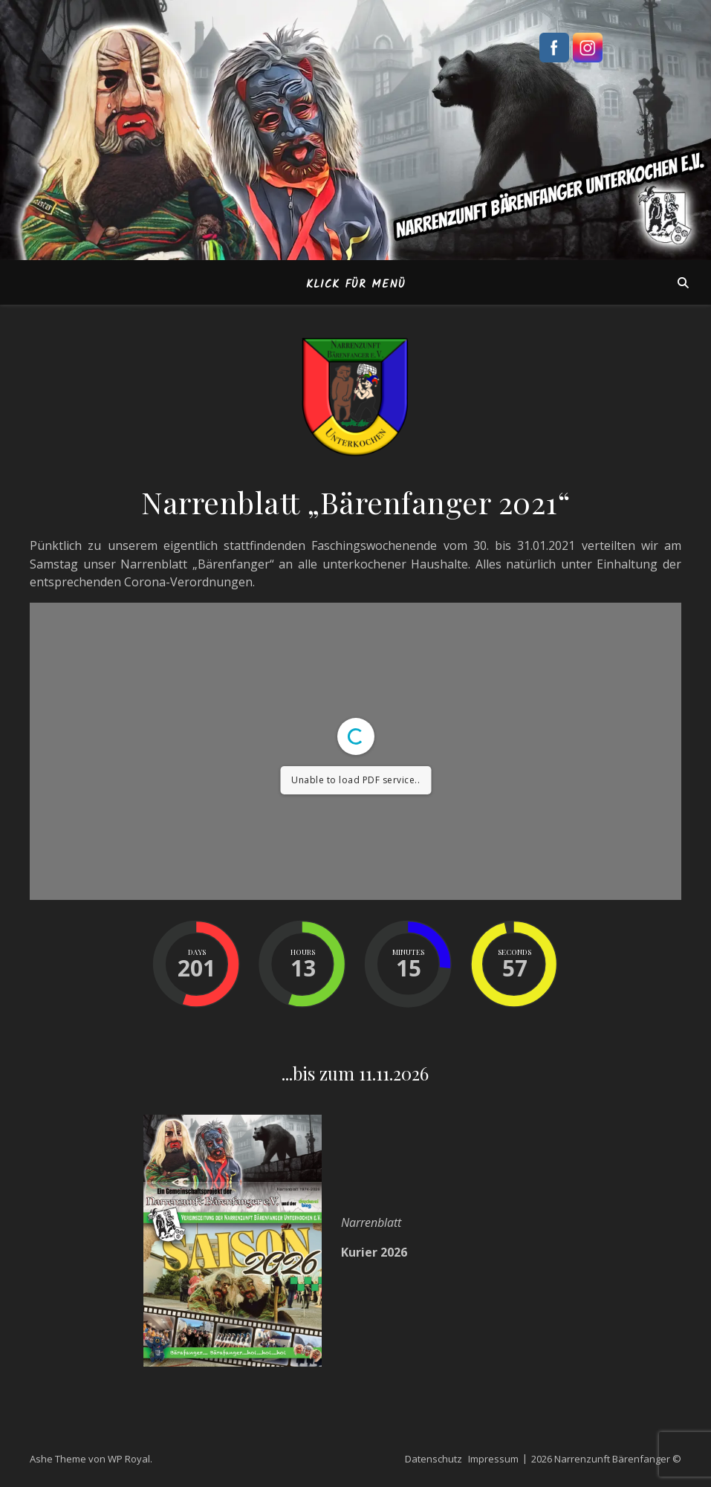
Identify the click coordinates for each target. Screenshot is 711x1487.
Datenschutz (433, 1458)
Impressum (493, 1458)
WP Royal (129, 1458)
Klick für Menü (356, 285)
